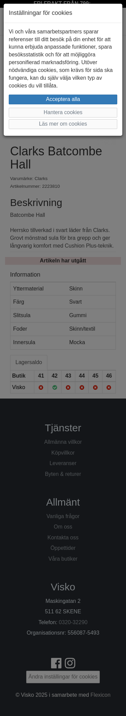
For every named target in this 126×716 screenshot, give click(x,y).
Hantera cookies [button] (63, 112)
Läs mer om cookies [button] (63, 124)
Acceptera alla (63, 99)
